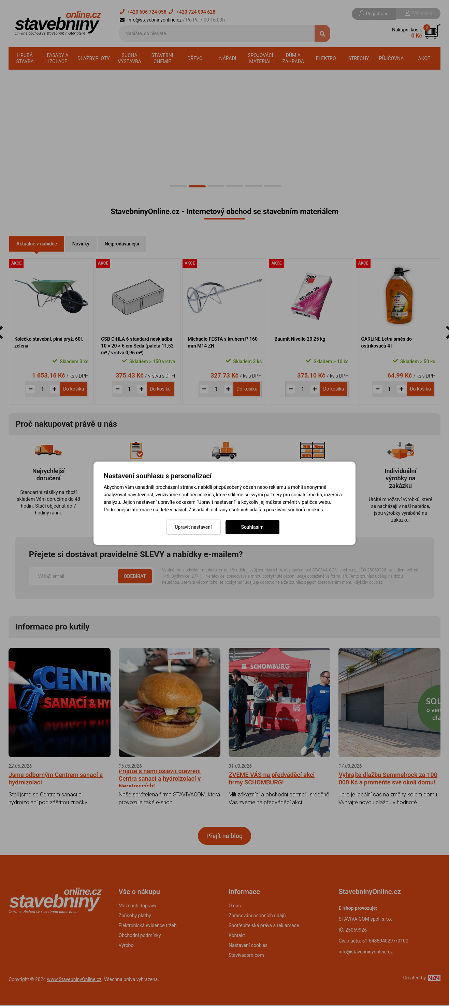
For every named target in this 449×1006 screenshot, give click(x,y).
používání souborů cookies (294, 509)
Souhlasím (252, 527)
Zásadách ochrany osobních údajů (225, 509)
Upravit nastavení (193, 527)
